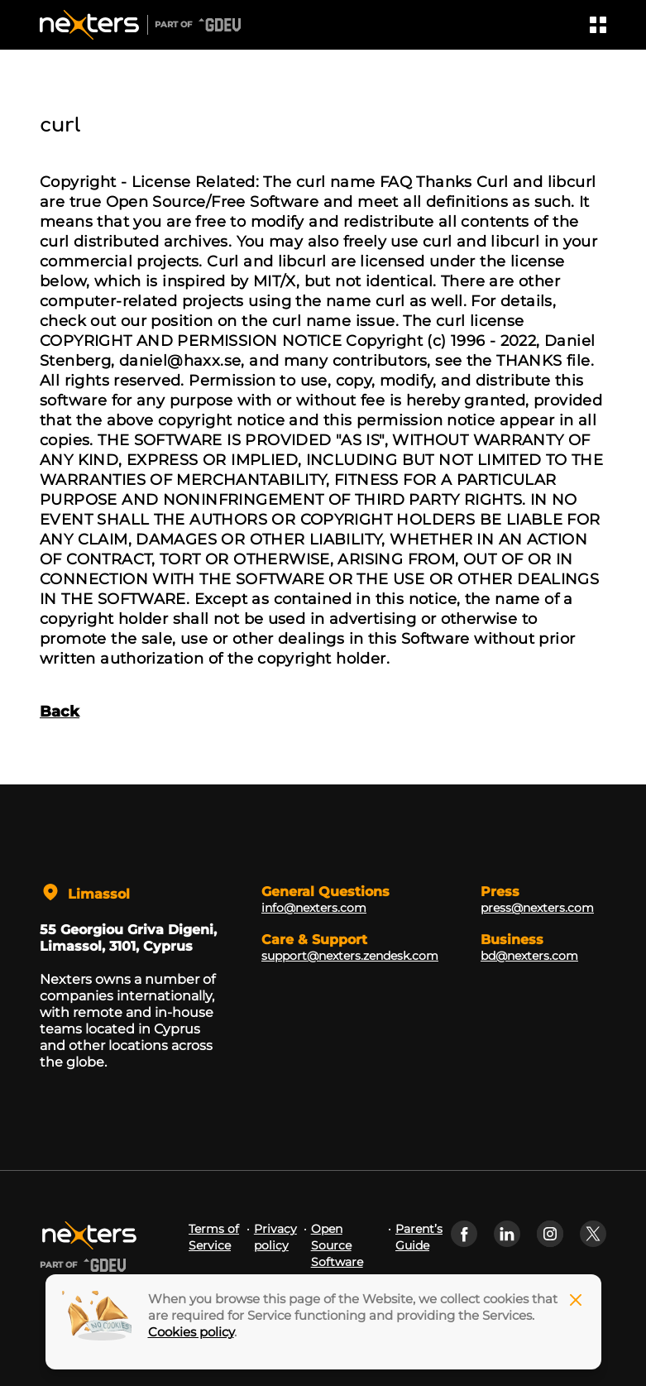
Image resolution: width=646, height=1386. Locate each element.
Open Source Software (337, 1245)
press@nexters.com (537, 907)
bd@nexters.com (529, 955)
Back (59, 712)
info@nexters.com (313, 907)
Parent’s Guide (419, 1237)
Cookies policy (191, 1332)
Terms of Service (214, 1237)
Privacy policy (275, 1237)
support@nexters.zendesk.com (349, 955)
